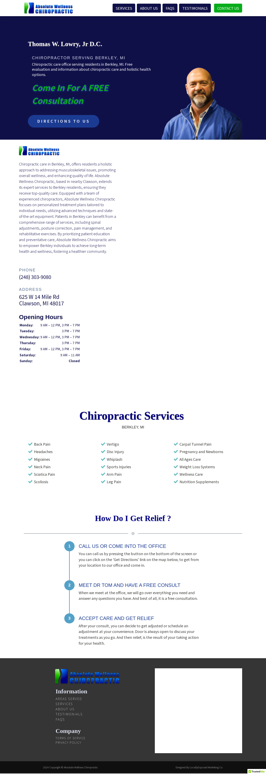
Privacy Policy (68, 743)
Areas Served (69, 699)
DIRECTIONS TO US (65, 121)
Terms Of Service (71, 738)
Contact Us (228, 8)
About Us (149, 8)
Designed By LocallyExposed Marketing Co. (199, 767)
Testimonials (195, 8)
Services (124, 8)
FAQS (170, 8)
